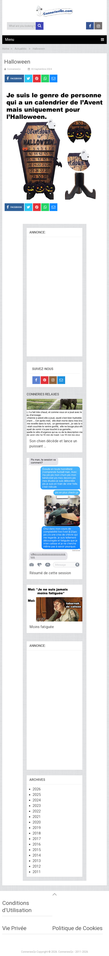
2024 (37, 800)
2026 (37, 789)
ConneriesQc (14, 69)
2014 (37, 855)
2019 (37, 827)
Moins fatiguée (41, 627)
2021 (37, 816)
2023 (37, 805)
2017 (37, 839)
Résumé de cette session (50, 573)
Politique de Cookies (77, 928)
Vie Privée (14, 928)
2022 (37, 811)
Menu (9, 39)
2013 (37, 861)
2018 (37, 833)
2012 (37, 866)
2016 (37, 844)
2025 (37, 794)
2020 (37, 822)
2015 (37, 850)
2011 (37, 872)
